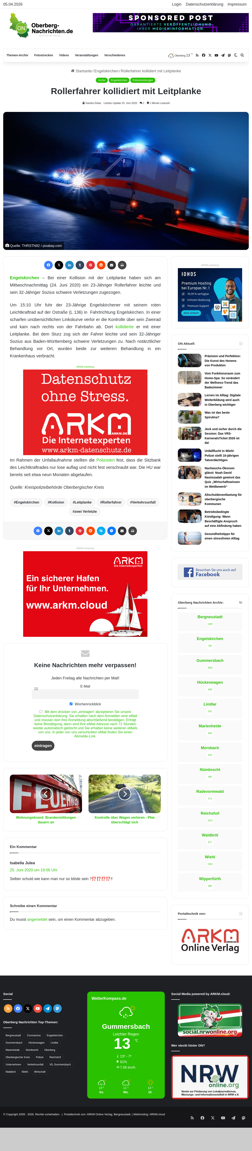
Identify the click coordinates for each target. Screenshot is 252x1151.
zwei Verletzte (86, 511)
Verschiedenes (114, 55)
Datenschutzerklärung (204, 4)
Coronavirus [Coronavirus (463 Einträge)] (34, 1005)
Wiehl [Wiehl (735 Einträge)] (25, 1042)
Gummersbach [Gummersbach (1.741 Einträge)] (14, 1012)
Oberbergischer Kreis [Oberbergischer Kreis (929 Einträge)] (18, 1027)
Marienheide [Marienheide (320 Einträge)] (13, 1020)
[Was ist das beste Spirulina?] (189, 416)
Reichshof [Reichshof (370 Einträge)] (55, 1027)
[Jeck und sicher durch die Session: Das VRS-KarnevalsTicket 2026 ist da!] (189, 433)
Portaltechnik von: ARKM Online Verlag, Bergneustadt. (97, 1084)
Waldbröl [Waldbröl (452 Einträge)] (11, 1042)
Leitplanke (83, 502)
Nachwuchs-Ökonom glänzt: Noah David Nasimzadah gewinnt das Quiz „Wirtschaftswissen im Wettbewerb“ (222, 477)
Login (177, 4)
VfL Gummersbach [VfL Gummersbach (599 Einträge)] (60, 1034)
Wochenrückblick (85, 704)
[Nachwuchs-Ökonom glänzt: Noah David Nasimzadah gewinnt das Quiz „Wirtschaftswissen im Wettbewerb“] (189, 472)
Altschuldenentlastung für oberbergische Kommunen (223, 499)
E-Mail (85, 686)
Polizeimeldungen (143, 80)
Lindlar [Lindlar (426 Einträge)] (54, 1012)
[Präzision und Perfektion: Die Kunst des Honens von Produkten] (189, 360)
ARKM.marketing (85, 366)
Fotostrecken (43, 55)
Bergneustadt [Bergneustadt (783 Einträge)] (13, 1005)
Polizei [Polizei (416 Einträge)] (39, 1027)
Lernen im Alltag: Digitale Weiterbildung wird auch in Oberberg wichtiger (223, 400)
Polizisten (105, 460)
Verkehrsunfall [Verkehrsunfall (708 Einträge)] (35, 1034)
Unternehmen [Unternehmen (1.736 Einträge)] (13, 1034)
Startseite (81, 71)
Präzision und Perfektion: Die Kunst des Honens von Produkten (223, 360)
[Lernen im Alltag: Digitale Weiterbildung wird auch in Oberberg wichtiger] (189, 399)
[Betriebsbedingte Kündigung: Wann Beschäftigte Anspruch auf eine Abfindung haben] (189, 516)
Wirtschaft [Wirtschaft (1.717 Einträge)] (39, 1042)
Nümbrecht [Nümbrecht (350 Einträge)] (32, 1020)
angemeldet (37, 919)
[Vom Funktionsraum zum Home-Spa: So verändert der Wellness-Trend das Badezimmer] (189, 377)
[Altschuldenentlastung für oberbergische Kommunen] (189, 499)
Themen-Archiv (17, 55)
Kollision (57, 502)
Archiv (101, 80)
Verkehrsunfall (144, 502)
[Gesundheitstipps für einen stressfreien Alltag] (189, 538)
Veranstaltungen (86, 55)
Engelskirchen (106, 71)
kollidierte (125, 326)
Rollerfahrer (112, 502)
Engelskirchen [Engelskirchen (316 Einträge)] (55, 1005)
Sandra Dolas (93, 103)
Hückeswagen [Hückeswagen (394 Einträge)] (36, 1012)
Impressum (237, 4)
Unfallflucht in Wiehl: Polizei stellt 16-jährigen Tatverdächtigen (222, 455)
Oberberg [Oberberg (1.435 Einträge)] (49, 1020)
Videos (64, 55)
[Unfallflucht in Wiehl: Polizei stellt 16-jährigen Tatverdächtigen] (189, 455)
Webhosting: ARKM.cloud (149, 1084)
